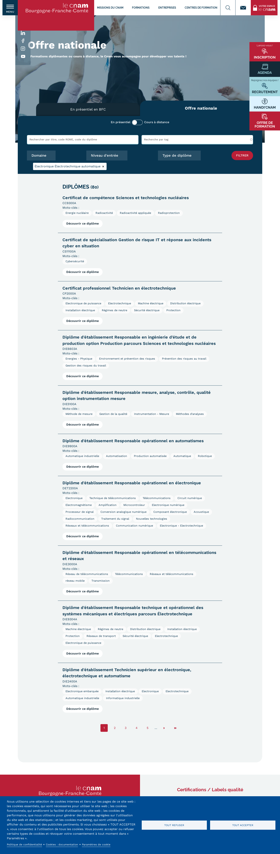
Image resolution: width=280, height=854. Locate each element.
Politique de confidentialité (24, 844)
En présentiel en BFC (88, 109)
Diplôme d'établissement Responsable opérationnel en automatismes (133, 440)
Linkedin (23, 33)
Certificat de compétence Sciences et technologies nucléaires (125, 197)
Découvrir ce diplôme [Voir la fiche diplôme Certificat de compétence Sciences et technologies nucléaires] (82, 223)
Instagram (23, 48)
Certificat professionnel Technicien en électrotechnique (119, 288)
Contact (243, 7)
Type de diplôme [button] (177, 155)
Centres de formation (201, 7)
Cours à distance (156, 122)
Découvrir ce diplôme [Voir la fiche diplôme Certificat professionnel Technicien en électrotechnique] (82, 321)
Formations (141, 7)
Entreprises (167, 7)
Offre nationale (201, 108)
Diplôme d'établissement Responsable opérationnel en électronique (131, 482)
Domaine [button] (39, 155)
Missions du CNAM (110, 7)
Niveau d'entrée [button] (104, 155)
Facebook (23, 40)
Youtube (23, 56)
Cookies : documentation (62, 844)
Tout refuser (174, 825)
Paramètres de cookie (96, 844)
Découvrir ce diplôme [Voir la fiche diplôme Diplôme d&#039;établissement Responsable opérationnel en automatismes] (82, 466)
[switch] (10, 7)
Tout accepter (242, 825)
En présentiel (120, 122)
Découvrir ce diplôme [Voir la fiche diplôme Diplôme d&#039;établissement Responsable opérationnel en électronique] (82, 536)
